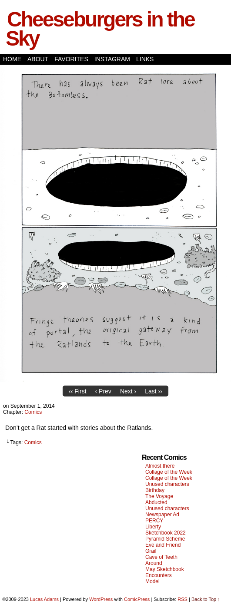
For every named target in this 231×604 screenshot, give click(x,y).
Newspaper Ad (162, 515)
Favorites (71, 59)
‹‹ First (77, 391)
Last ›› (153, 391)
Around (153, 563)
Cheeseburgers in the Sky (100, 29)
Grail (150, 551)
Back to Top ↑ (205, 599)
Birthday (154, 490)
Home (12, 59)
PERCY (154, 521)
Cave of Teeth (161, 557)
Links (145, 59)
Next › (128, 391)
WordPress (101, 599)
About (37, 59)
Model (152, 581)
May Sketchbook (164, 569)
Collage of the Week (168, 472)
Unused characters (167, 484)
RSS (182, 599)
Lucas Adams (44, 599)
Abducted (156, 502)
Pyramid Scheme (165, 539)
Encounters (158, 575)
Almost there (159, 466)
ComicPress (137, 599)
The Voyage (159, 496)
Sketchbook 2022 (165, 533)
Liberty (153, 527)
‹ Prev (103, 391)
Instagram (112, 59)
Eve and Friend (163, 545)
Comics (33, 412)
